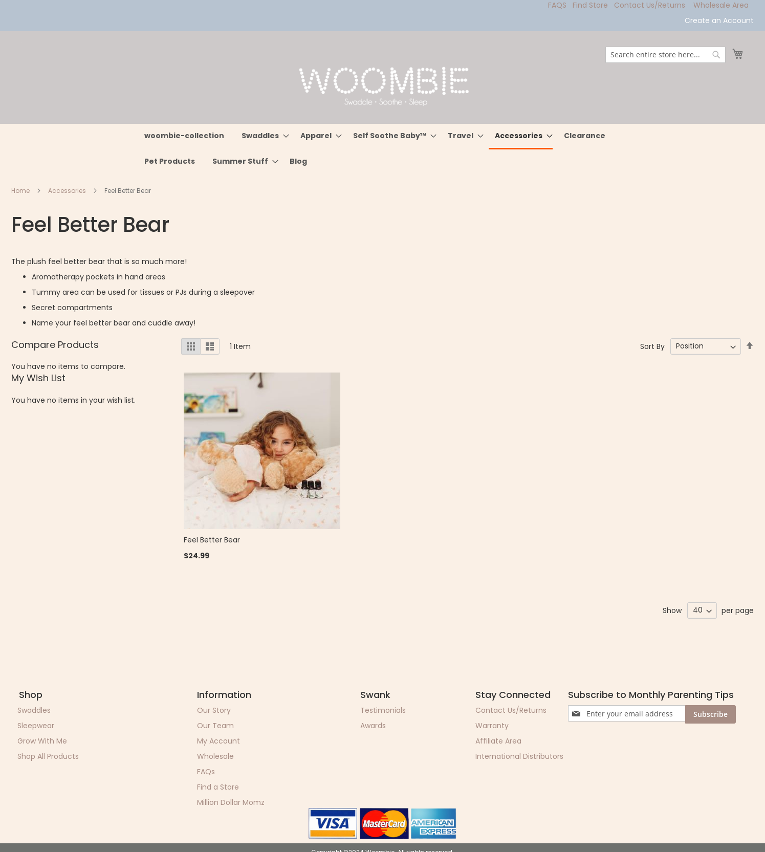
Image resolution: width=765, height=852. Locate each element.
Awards (373, 725)
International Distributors (519, 756)
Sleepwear (35, 725)
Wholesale (215, 756)
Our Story (214, 710)
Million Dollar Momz (231, 802)
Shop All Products (48, 756)
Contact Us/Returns (649, 5)
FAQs (206, 772)
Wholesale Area (721, 5)
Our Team (215, 725)
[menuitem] (184, 136)
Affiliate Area (498, 741)
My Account (218, 741)
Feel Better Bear (212, 540)
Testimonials (383, 710)
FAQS (557, 5)
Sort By (652, 346)
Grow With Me (42, 741)
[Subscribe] (710, 714)
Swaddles (34, 710)
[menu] (382, 148)
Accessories (68, 190)
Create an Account (719, 21)
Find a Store (218, 787)
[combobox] (665, 55)
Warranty (492, 725)
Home (21, 190)
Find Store (590, 5)
